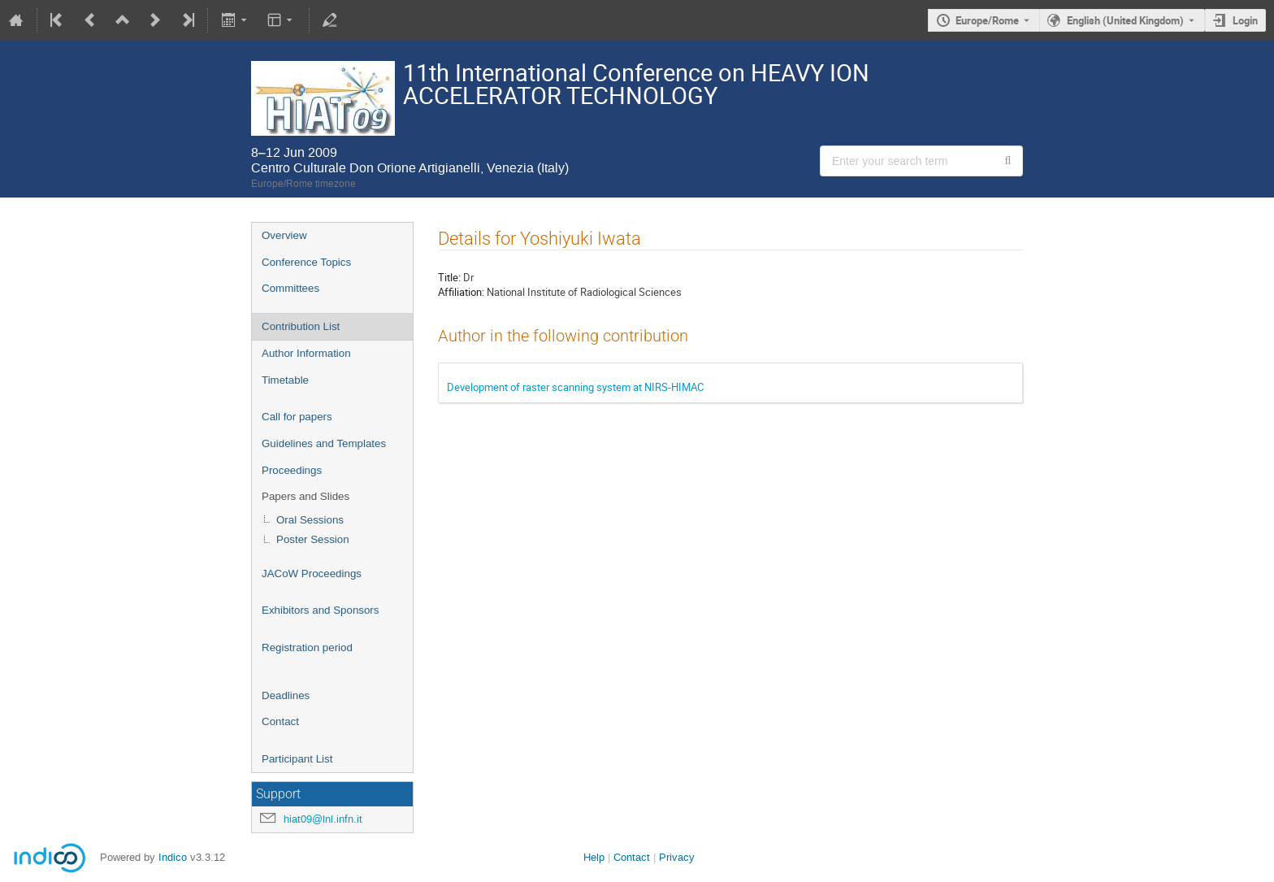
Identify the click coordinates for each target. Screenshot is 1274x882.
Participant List (297, 759)
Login (1245, 20)
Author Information (306, 353)
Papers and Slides (305, 496)
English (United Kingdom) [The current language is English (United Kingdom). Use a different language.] (1125, 20)
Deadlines (286, 695)
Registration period (307, 647)
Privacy (677, 857)
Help (593, 857)
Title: (449, 277)
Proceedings (292, 470)
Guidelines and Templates (324, 443)
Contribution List (301, 326)
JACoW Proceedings (312, 573)
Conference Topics (306, 262)
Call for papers (297, 417)
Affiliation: (461, 292)
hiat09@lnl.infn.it (323, 819)
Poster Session (312, 539)
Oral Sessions (310, 520)
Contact (280, 721)
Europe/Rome (987, 20)
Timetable (285, 380)
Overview (284, 235)
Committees (290, 288)
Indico (172, 857)
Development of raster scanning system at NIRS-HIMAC (575, 387)
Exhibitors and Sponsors (320, 610)
